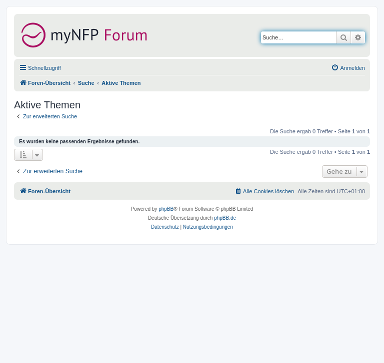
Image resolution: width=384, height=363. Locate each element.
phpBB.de (225, 218)
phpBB (166, 209)
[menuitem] (348, 68)
